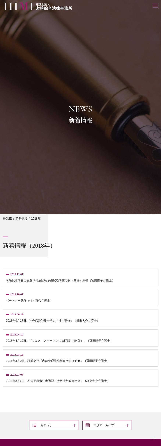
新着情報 (21, 218)
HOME (7, 218)
